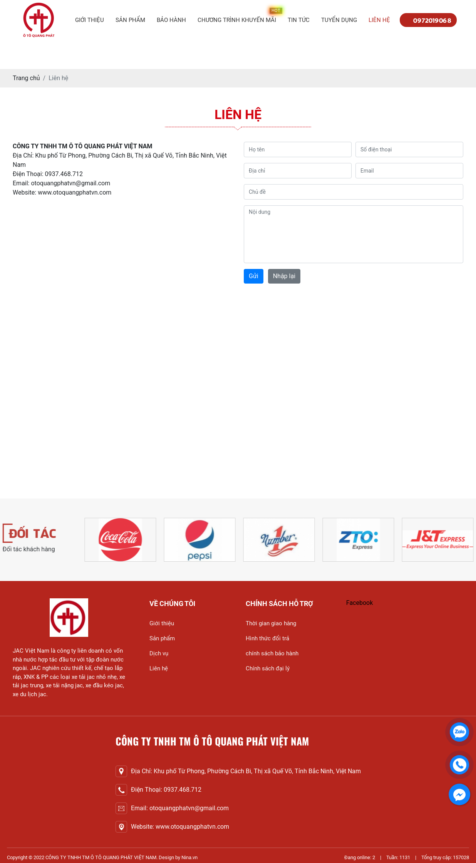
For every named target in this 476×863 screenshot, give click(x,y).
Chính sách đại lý (268, 668)
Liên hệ (379, 20)
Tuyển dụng (339, 20)
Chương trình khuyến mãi (237, 20)
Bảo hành (171, 20)
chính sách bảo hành (272, 653)
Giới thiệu (89, 20)
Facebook (359, 602)
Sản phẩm (130, 20)
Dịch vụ (158, 653)
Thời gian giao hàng (271, 623)
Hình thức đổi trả (267, 638)
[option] (141, 540)
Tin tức (299, 20)
